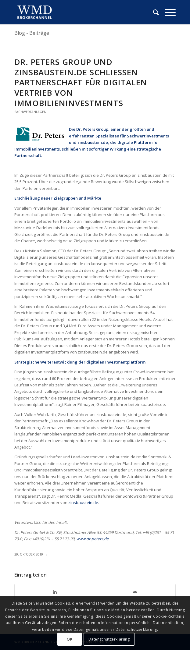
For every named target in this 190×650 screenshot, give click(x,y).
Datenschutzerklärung (109, 639)
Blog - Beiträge (31, 33)
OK (69, 639)
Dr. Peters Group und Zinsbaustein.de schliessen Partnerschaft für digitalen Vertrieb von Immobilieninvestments (80, 82)
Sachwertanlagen (30, 112)
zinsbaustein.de (83, 502)
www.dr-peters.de (92, 539)
